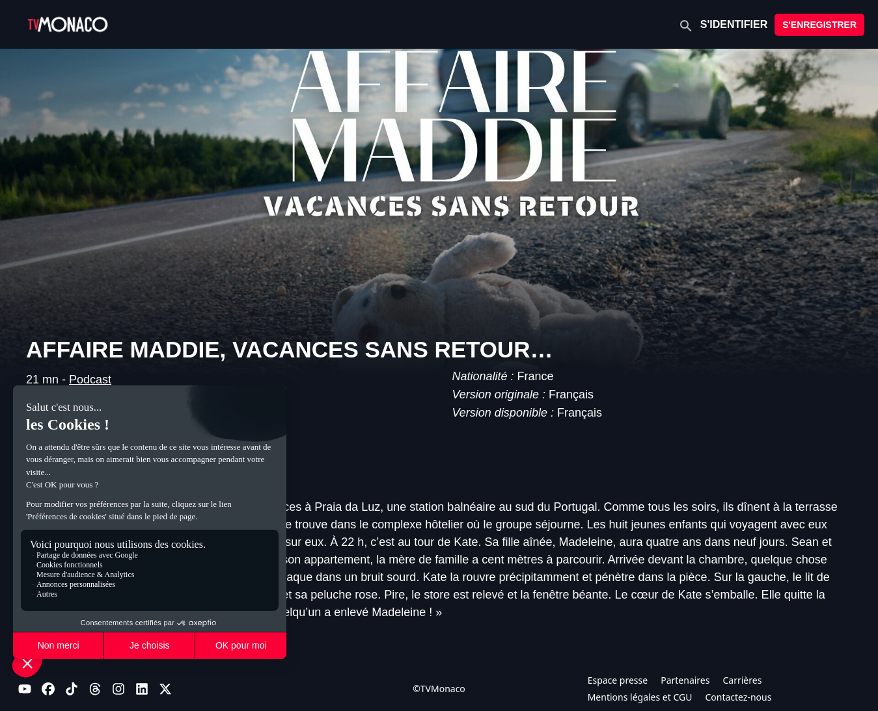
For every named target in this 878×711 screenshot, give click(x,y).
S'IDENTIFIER (733, 24)
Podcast (90, 379)
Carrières (741, 680)
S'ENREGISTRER (819, 24)
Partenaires (685, 680)
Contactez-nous (738, 697)
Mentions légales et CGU (640, 697)
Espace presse (618, 680)
